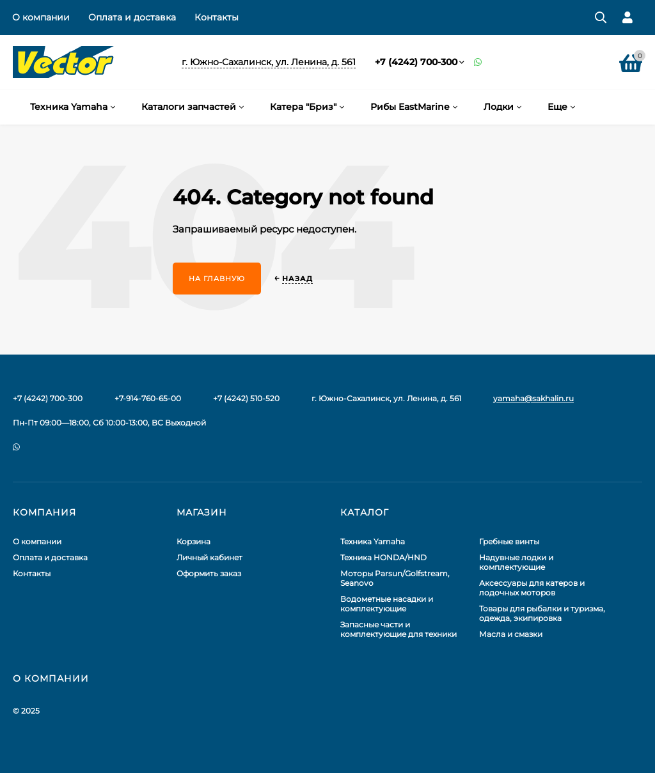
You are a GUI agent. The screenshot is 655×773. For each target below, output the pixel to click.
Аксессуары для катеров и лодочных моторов (532, 587)
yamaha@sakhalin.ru (533, 398)
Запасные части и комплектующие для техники (398, 629)
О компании (41, 17)
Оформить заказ (209, 573)
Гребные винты (509, 541)
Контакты (216, 17)
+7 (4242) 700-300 (416, 62)
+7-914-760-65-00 (147, 398)
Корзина (193, 541)
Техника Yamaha (372, 541)
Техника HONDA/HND (383, 557)
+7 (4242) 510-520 (246, 398)
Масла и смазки (510, 634)
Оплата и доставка (132, 17)
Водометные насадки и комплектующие (386, 603)
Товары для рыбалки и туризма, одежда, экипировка (542, 613)
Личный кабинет (209, 557)
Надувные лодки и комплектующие (516, 562)
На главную (217, 278)
